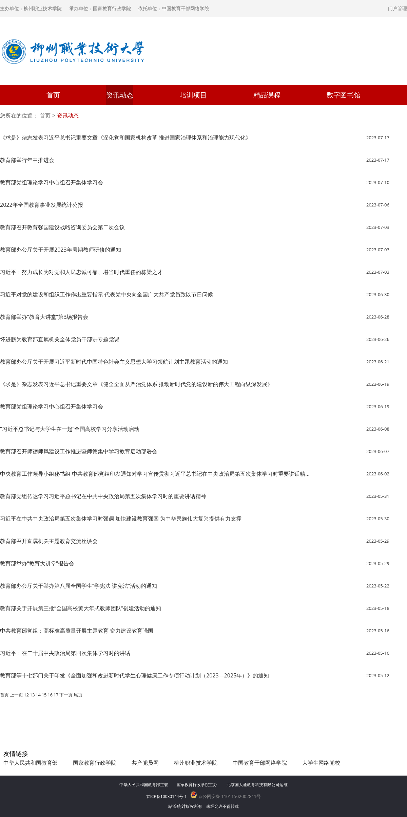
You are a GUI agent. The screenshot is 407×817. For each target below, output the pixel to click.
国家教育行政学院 (94, 762)
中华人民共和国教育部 (30, 762)
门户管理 (397, 8)
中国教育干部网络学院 (260, 762)
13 (32, 695)
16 (50, 695)
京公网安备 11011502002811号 (226, 796)
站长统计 (177, 806)
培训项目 (193, 94)
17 (56, 695)
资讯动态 (119, 94)
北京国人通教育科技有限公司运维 (257, 784)
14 (38, 695)
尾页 (78, 695)
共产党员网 (145, 762)
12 (26, 695)
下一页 (66, 695)
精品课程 (266, 94)
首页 (53, 94)
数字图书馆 (344, 94)
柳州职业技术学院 (195, 762)
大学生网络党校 (321, 762)
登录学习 (363, 58)
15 (44, 695)
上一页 (16, 695)
